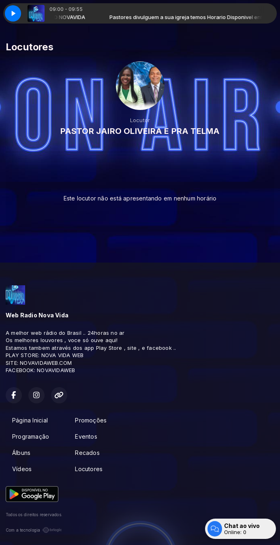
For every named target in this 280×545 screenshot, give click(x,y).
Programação (30, 436)
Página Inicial (30, 420)
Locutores (89, 468)
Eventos (86, 436)
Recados (87, 452)
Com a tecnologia (34, 530)
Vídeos (22, 468)
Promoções (91, 420)
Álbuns (21, 452)
